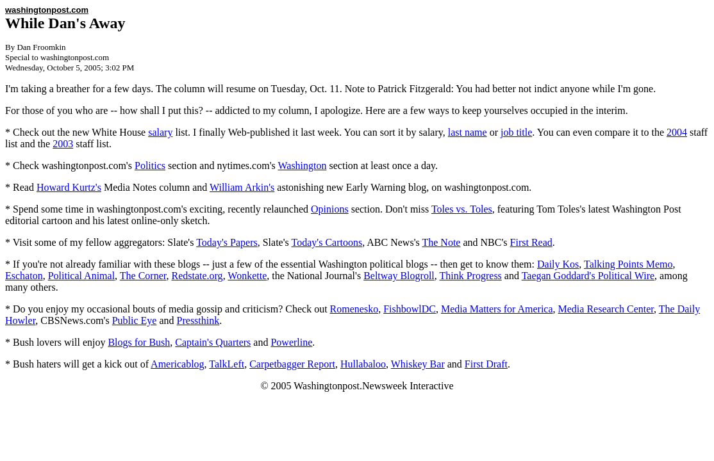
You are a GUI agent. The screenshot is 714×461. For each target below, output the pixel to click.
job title (516, 132)
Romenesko (354, 308)
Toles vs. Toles (461, 209)
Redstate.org (196, 275)
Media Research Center (606, 308)
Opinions (330, 209)
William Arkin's (242, 187)
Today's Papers (227, 242)
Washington (302, 165)
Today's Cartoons (327, 242)
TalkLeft (226, 364)
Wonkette (247, 275)
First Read (531, 242)
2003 (63, 143)
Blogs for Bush (139, 342)
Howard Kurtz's (69, 187)
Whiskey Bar (418, 364)
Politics (150, 165)
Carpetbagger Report (292, 364)
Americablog (177, 364)
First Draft (486, 364)
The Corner (143, 275)
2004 (677, 132)
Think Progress (471, 275)
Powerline (291, 342)
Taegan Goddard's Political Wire (588, 275)
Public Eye (134, 320)
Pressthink (198, 320)
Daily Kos (558, 264)
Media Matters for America (497, 308)
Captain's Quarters (213, 342)
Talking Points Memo (628, 264)
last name (467, 132)
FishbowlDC (409, 308)
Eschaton (24, 275)
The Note (441, 242)
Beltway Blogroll (399, 275)
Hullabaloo (363, 364)
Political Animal (81, 275)
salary (160, 132)
